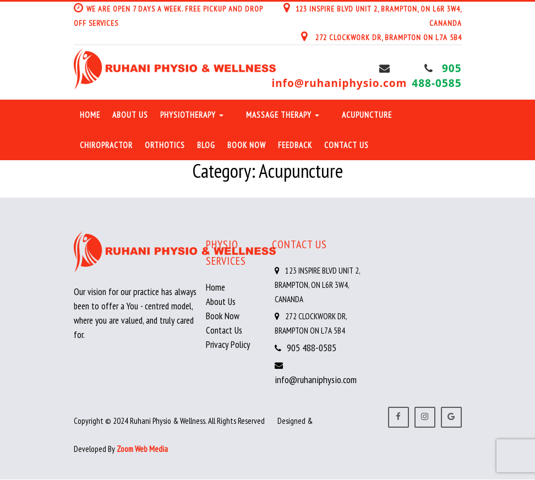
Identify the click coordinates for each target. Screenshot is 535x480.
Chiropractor (106, 145)
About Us (130, 115)
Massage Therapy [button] (282, 115)
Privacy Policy (228, 345)
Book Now (246, 145)
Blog (206, 145)
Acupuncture (367, 115)
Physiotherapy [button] (191, 115)
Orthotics (165, 145)
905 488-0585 (436, 75)
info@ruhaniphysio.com (339, 83)
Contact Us (346, 145)
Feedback (295, 145)
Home (90, 115)
